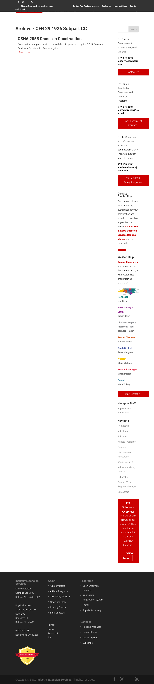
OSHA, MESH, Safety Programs (133, 180)
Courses (78, 11)
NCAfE (86, 605)
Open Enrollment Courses (133, 123)
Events (133, 6)
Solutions (62, 11)
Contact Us (106, 6)
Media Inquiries (90, 637)
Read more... (25, 52)
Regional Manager (92, 626)
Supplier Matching (92, 610)
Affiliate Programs (127, 441)
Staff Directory (132, 393)
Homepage (123, 425)
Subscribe (123, 477)
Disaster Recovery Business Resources (37, 6)
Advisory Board (57, 585)
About (126, 11)
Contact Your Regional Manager (86, 6)
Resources (111, 11)
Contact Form (90, 632)
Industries (123, 431)
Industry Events (58, 607)
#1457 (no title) (125, 462)
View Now (128, 555)
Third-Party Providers (60, 596)
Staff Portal (20, 9)
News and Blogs (120, 6)
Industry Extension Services (54, 679)
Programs (94, 11)
